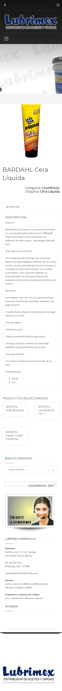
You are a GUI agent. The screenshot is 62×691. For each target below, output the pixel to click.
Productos (17, 640)
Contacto (43, 644)
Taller (42, 640)
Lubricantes (19, 644)
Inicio (5, 640)
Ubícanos (54, 640)
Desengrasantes (21, 658)
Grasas (17, 647)
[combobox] (31, 483)
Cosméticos (51, 187)
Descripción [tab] (12, 206)
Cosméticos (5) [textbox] (41, 485)
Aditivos (17, 650)
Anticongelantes (21, 656)
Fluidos (17, 661)
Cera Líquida (50, 191)
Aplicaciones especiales (24, 664)
